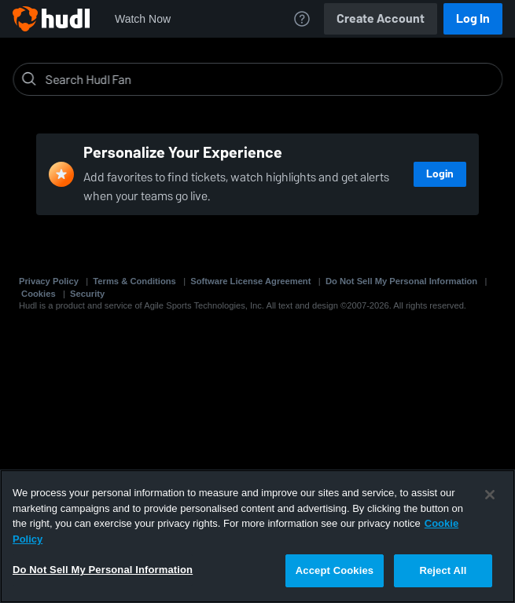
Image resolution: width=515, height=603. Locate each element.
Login (440, 174)
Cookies (38, 293)
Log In (473, 18)
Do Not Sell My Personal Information (401, 281)
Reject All (442, 570)
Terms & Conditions (134, 281)
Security (87, 293)
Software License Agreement (250, 281)
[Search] (270, 79)
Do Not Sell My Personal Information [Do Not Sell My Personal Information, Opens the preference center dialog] (103, 570)
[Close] (490, 494)
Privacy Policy (49, 281)
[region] (257, 536)
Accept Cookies (334, 570)
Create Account (381, 18)
